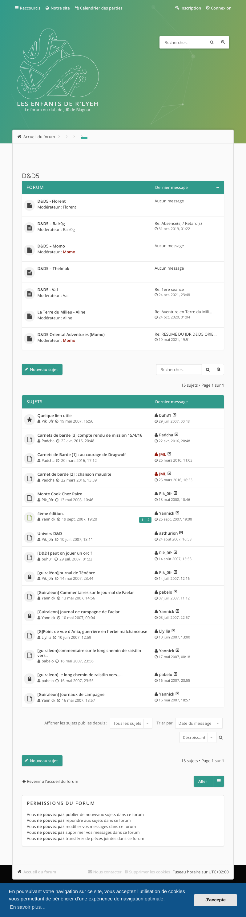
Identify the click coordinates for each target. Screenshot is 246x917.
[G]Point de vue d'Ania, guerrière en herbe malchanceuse (92, 631)
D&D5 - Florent (51, 201)
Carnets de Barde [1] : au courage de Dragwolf (81, 454)
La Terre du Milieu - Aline (61, 312)
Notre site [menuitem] (57, 8)
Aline (67, 318)
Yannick (48, 519)
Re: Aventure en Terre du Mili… (183, 311)
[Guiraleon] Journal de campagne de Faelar (78, 612)
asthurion (168, 533)
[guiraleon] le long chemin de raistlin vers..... (80, 675)
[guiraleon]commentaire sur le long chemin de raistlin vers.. (89, 653)
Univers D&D (49, 533)
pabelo (165, 592)
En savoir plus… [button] (28, 907)
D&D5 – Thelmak (53, 268)
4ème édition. (50, 513)
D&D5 (30, 176)
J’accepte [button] (215, 900)
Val (65, 295)
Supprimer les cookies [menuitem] (149, 872)
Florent (69, 207)
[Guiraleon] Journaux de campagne (70, 694)
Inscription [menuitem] (190, 8)
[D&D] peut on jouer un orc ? (64, 553)
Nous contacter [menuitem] (107, 872)
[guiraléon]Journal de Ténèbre (66, 573)
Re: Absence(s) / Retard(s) (178, 223)
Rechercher (211, 42)
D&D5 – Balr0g (51, 223)
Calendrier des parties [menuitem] (98, 8)
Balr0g (69, 229)
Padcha (48, 440)
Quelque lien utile (54, 415)
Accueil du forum (39, 872)
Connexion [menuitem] (221, 8)
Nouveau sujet (44, 369)
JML (162, 454)
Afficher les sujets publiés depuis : (98, 723)
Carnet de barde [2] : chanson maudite (74, 474)
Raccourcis (30, 8)
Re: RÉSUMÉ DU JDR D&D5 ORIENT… (188, 334)
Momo (69, 252)
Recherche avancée (222, 42)
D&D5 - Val (47, 289)
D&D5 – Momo (51, 246)
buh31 (165, 415)
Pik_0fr (48, 421)
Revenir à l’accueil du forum (52, 781)
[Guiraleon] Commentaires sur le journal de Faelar (85, 592)
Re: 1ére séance (169, 289)
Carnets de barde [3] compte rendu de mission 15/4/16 (89, 435)
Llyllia (46, 637)
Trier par (189, 723)
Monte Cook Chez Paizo (59, 494)
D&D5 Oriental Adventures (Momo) (70, 334)
